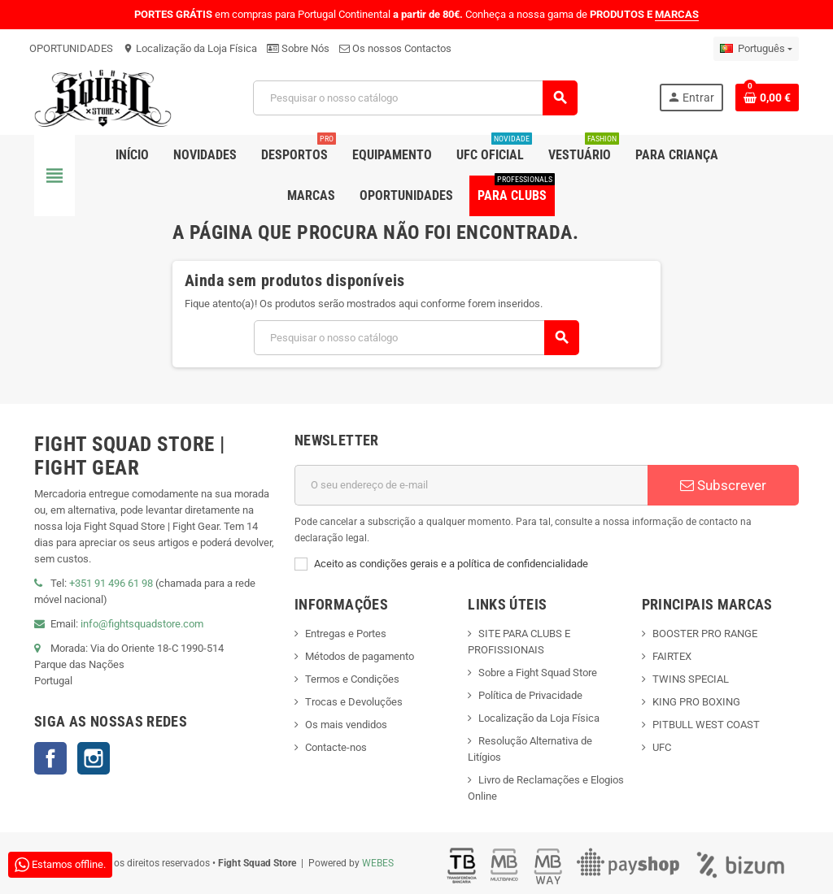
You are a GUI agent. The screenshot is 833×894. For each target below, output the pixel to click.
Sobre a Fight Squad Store (537, 672)
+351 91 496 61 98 (111, 583)
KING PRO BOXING (696, 702)
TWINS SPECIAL (690, 679)
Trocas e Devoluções (354, 702)
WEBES (378, 863)
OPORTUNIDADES (71, 48)
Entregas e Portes (345, 633)
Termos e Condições (352, 679)
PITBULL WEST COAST (706, 724)
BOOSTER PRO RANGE (704, 633)
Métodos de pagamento (359, 656)
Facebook (50, 758)
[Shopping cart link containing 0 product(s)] (767, 97)
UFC (661, 747)
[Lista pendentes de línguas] (756, 49)
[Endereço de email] (471, 485)
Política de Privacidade (530, 695)
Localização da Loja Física (190, 48)
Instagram (93, 758)
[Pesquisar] (415, 97)
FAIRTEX (671, 656)
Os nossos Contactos (395, 48)
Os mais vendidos (346, 724)
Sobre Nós (298, 48)
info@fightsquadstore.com (142, 624)
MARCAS (677, 14)
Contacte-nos (336, 747)
